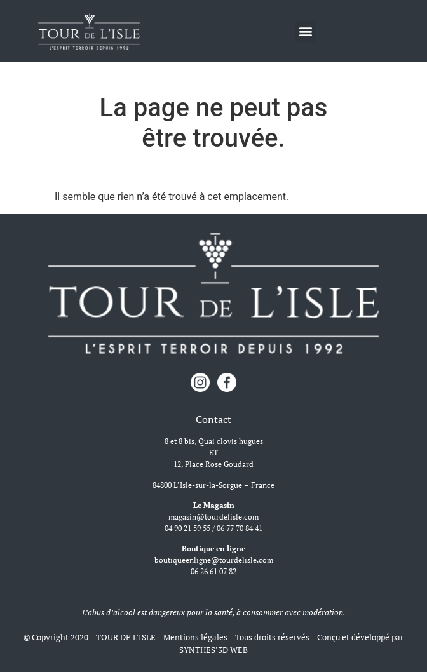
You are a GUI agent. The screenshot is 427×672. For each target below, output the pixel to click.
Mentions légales (195, 637)
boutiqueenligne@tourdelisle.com (213, 560)
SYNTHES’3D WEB (213, 649)
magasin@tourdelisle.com (213, 516)
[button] (305, 31)
